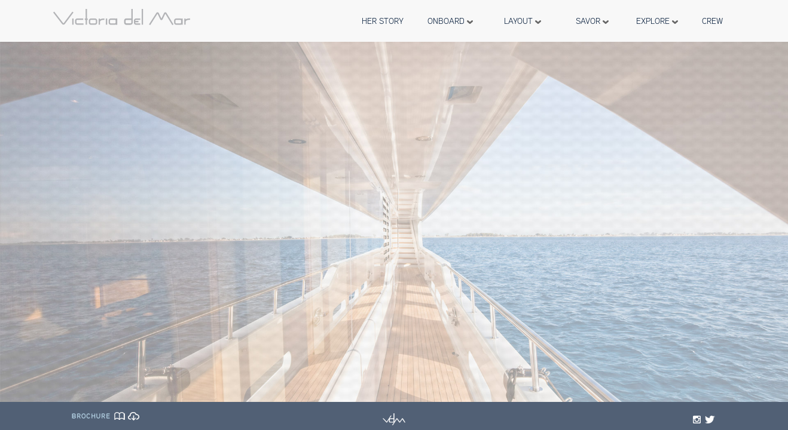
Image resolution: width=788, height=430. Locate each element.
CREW (712, 21)
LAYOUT (522, 21)
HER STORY (383, 21)
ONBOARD (450, 21)
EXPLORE (657, 21)
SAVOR (592, 21)
